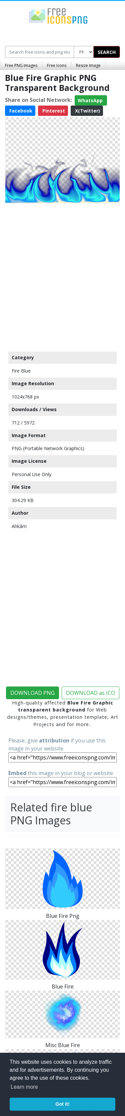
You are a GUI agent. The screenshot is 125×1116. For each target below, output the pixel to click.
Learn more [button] (24, 1087)
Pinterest (53, 111)
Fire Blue (21, 371)
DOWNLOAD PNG (32, 693)
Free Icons (56, 65)
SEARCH (107, 52)
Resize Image (88, 65)
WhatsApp (91, 100)
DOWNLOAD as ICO (90, 693)
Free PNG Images (21, 65)
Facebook (20, 111)
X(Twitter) (87, 111)
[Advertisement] (62, 275)
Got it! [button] (62, 1104)
